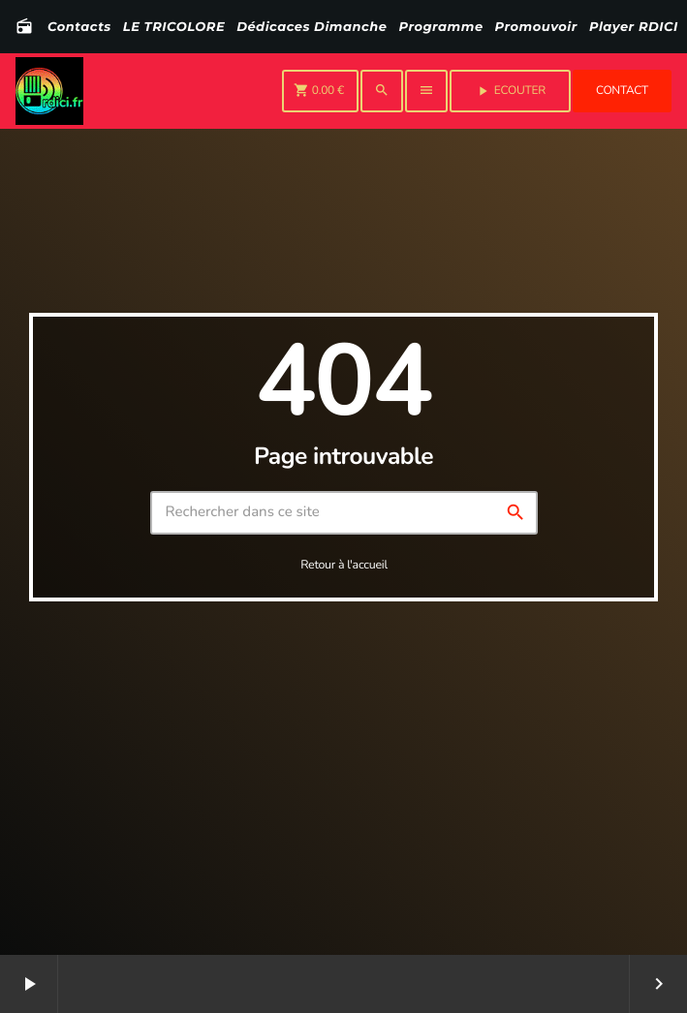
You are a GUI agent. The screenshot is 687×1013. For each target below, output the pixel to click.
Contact (622, 91)
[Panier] (320, 91)
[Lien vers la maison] (49, 91)
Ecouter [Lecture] (510, 91)
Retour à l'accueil (344, 565)
